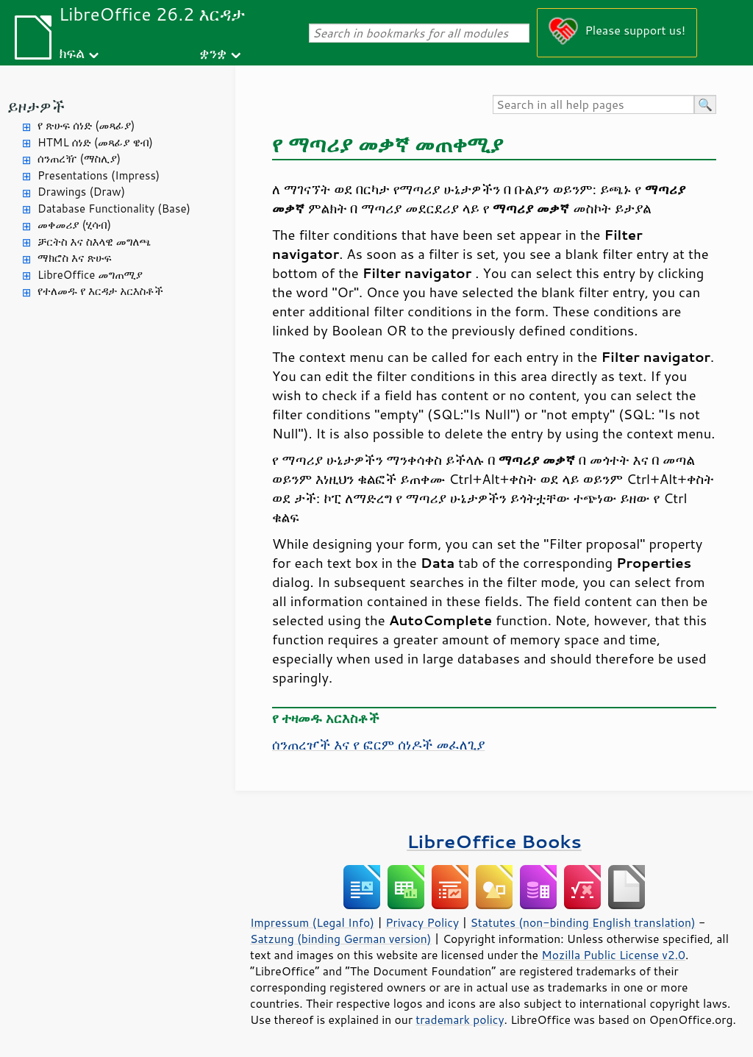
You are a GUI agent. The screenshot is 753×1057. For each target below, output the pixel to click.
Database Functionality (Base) (114, 208)
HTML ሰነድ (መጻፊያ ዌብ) (95, 142)
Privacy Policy (422, 922)
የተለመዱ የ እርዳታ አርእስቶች (100, 291)
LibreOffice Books (494, 841)
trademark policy (459, 1019)
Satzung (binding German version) (341, 938)
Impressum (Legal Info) (312, 922)
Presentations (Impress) (99, 175)
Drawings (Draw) (81, 191)
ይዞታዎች (36, 106)
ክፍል (72, 53)
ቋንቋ (212, 53)
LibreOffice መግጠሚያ (90, 274)
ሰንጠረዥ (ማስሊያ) (79, 158)
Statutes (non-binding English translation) (582, 922)
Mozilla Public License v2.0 (613, 955)
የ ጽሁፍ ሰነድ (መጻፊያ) (86, 125)
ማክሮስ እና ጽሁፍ (75, 258)
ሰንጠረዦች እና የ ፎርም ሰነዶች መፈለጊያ (378, 744)
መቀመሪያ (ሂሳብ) (74, 224)
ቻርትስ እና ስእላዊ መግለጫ (94, 241)
